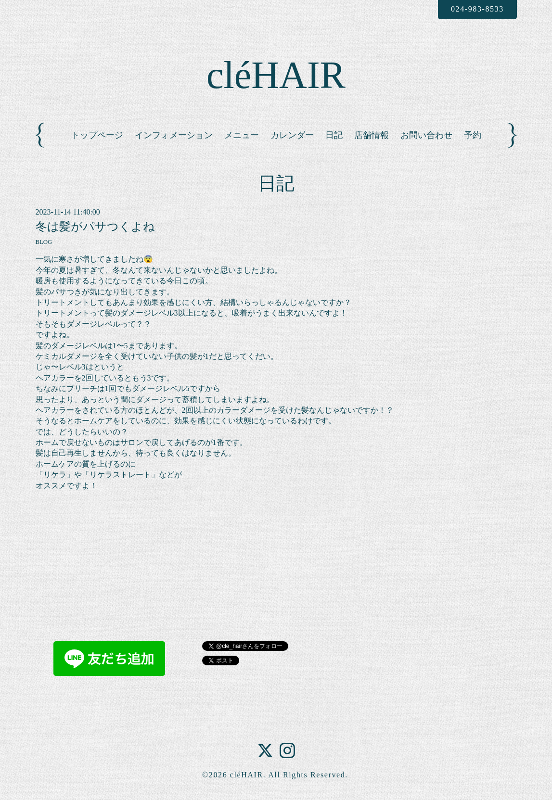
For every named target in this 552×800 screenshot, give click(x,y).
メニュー (241, 135)
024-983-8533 (477, 9)
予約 (472, 135)
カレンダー (292, 135)
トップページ (97, 135)
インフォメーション (174, 135)
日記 (334, 135)
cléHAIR (276, 75)
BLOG (44, 242)
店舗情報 (371, 135)
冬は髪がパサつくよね (95, 226)
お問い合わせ (426, 135)
